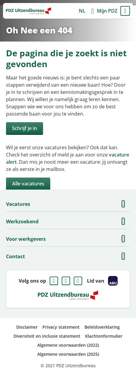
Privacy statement (61, 327)
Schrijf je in (24, 128)
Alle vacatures (28, 183)
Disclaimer (27, 327)
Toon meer (125, 204)
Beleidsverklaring (102, 327)
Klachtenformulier (103, 336)
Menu (125, 11)
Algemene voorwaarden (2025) (68, 354)
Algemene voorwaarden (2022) (68, 345)
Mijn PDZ (107, 11)
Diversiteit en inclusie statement (47, 336)
